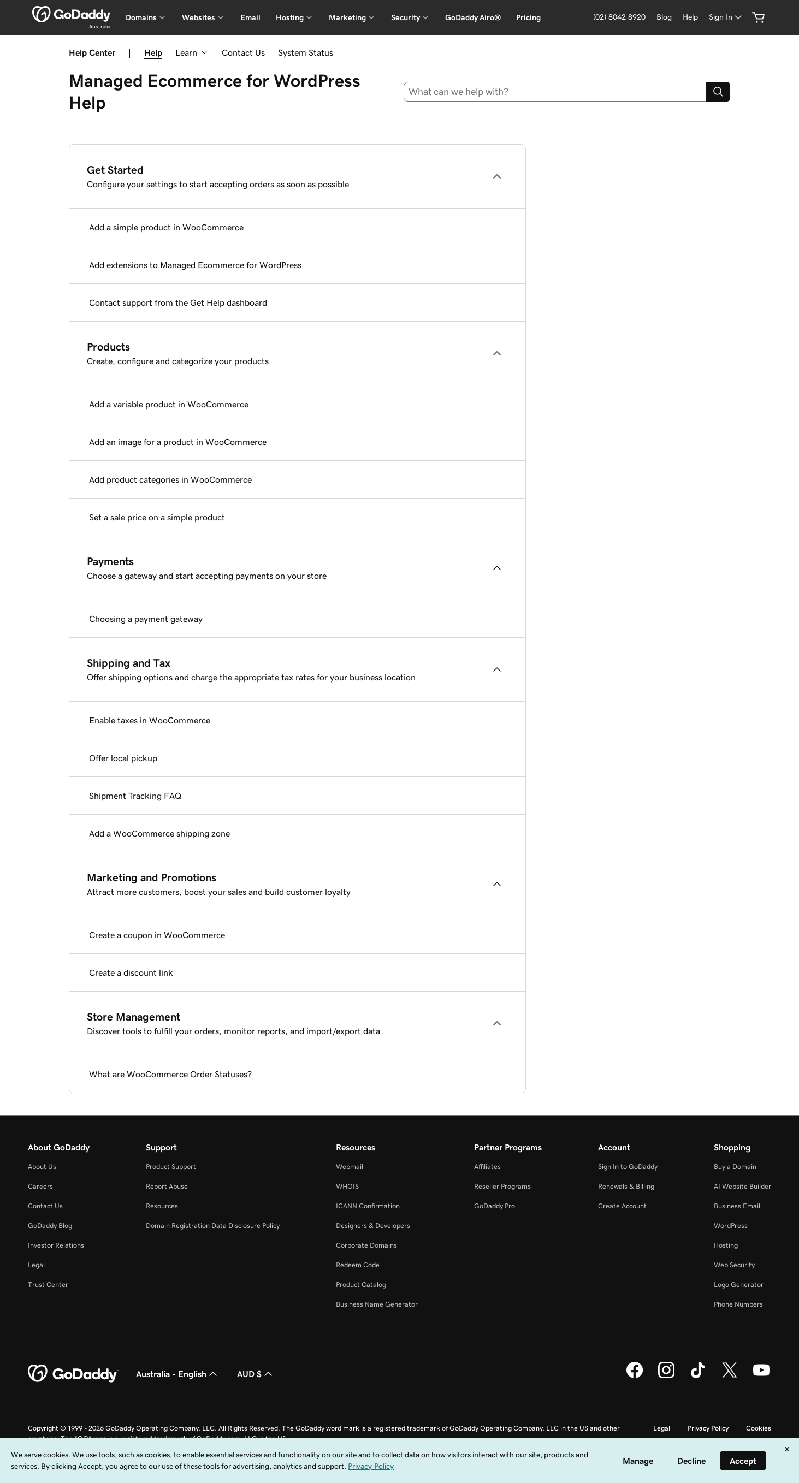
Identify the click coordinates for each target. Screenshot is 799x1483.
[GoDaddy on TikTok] (698, 1376)
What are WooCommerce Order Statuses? (170, 1074)
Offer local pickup (123, 758)
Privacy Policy (708, 1428)
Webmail (349, 1166)
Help (153, 52)
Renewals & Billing (626, 1186)
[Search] (718, 92)
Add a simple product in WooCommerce (166, 227)
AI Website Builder (742, 1186)
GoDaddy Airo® (473, 17)
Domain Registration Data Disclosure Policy (213, 1225)
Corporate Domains (366, 1245)
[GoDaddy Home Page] (73, 1374)
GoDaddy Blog (50, 1225)
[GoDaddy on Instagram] (666, 1376)
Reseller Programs (502, 1186)
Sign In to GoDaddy (628, 1166)
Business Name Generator (377, 1304)
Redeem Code (358, 1264)
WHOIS (347, 1186)
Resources (162, 1205)
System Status (305, 52)
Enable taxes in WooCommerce (149, 720)
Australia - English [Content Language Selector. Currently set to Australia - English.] (178, 1373)
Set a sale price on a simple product (157, 517)
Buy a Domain (735, 1166)
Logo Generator (739, 1284)
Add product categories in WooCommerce (170, 479)
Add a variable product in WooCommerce (168, 404)
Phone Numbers (738, 1304)
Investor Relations (56, 1245)
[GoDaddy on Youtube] (761, 1376)
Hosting (726, 1245)
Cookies (758, 1428)
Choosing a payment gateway (146, 618)
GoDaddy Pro (494, 1205)
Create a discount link (131, 972)
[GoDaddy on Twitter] (729, 1376)
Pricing (528, 17)
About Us (42, 1166)
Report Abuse (167, 1186)
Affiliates (487, 1166)
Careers (40, 1186)
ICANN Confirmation (368, 1205)
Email (250, 17)
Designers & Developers (373, 1225)
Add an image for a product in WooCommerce (178, 441)
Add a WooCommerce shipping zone (159, 833)
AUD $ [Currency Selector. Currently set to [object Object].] (256, 1373)
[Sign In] (726, 17)
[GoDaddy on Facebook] (634, 1376)
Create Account (622, 1205)
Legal (36, 1264)
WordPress (731, 1225)
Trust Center (48, 1284)
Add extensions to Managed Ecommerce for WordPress (195, 264)
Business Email (737, 1205)
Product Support (171, 1166)
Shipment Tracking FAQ (135, 795)
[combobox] (555, 92)
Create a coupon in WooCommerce (157, 934)
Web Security (734, 1264)
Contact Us (243, 52)
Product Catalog (361, 1284)
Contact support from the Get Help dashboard (178, 302)
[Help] (690, 17)
